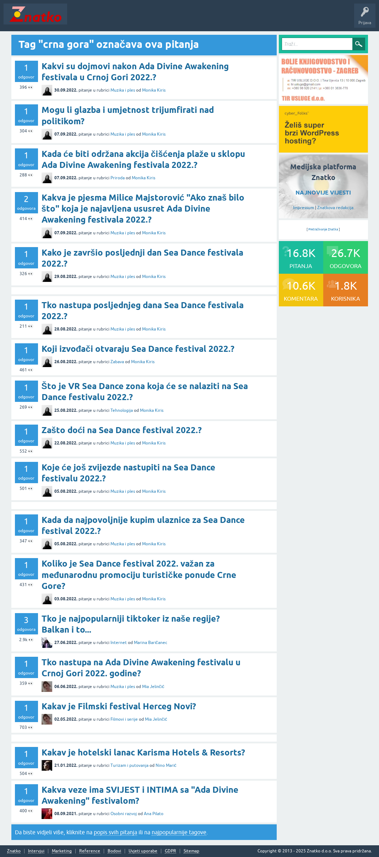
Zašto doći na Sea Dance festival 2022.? (122, 430)
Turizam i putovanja (129, 765)
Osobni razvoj (123, 813)
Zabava (117, 361)
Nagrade (250, 19)
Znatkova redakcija (335, 207)
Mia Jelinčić (153, 686)
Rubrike (139, 19)
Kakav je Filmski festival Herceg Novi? (119, 706)
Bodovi (114, 851)
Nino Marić (166, 765)
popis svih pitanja (115, 832)
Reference (89, 851)
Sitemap (191, 851)
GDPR (170, 851)
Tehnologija (121, 410)
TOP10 (228, 19)
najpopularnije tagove (179, 832)
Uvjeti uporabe (143, 851)
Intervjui (36, 851)
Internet (118, 642)
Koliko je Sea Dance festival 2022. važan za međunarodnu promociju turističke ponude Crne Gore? (139, 574)
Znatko (14, 851)
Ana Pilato (153, 813)
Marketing (62, 851)
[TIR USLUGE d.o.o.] (323, 101)
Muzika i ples (122, 90)
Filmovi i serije (124, 719)
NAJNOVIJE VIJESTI (323, 192)
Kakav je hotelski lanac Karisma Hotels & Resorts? (143, 752)
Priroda (117, 177)
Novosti (79, 19)
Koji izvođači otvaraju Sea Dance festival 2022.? (138, 349)
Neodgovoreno (109, 19)
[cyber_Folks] (323, 150)
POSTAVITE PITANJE (175, 19)
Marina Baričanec (150, 642)
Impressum (303, 207)
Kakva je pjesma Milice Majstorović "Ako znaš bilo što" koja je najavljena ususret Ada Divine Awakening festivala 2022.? (143, 208)
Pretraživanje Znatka (323, 229)
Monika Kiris (154, 90)
